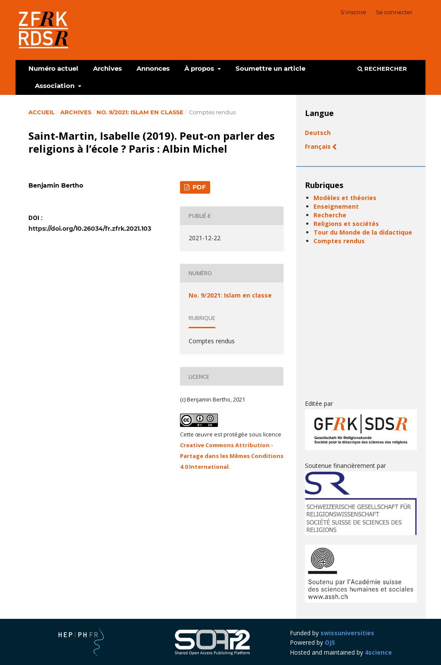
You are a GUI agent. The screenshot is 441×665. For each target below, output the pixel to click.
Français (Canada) (332, 146)
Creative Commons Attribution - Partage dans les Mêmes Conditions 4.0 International (231, 456)
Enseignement (336, 206)
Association (55, 86)
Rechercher (382, 68)
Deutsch (318, 133)
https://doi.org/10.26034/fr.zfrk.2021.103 (89, 228)
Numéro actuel (53, 68)
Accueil (41, 112)
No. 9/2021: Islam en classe (139, 112)
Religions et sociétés (346, 224)
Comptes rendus (339, 241)
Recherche (330, 215)
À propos (200, 68)
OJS (330, 642)
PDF (198, 187)
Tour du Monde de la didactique (363, 232)
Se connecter (394, 12)
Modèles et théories (345, 198)
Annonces (153, 68)
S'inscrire (353, 12)
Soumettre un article (270, 68)
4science (378, 652)
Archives (107, 68)
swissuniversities (347, 633)
